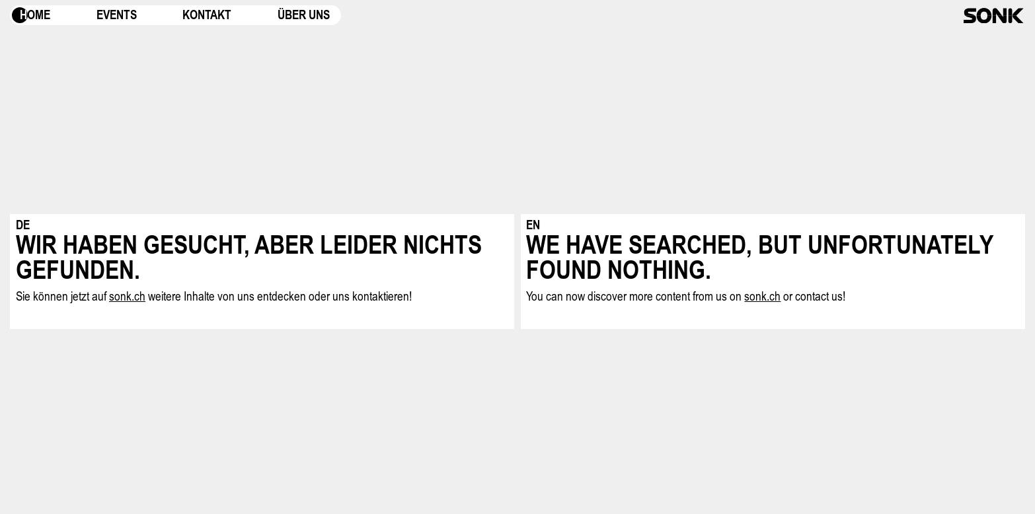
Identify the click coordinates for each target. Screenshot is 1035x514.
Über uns (304, 14)
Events (116, 14)
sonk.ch (127, 296)
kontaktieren (380, 296)
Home (35, 14)
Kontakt (206, 14)
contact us (819, 296)
